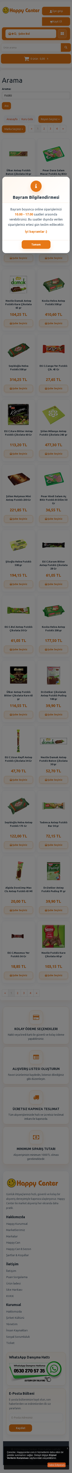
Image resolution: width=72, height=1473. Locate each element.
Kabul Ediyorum (56, 1465)
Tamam (36, 244)
